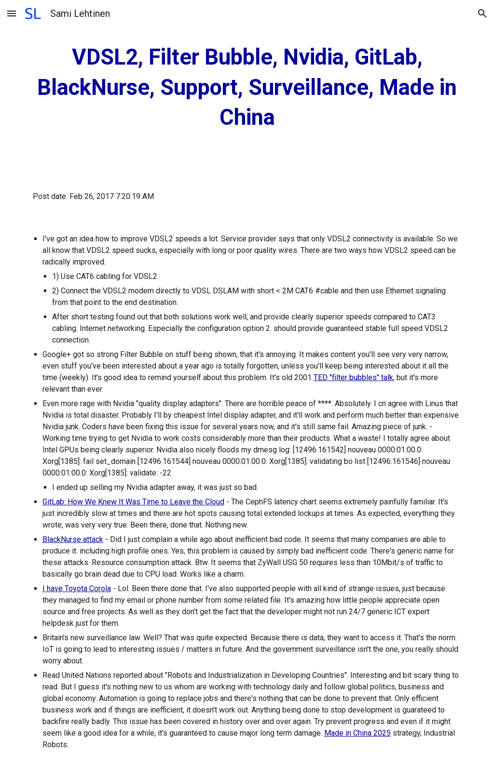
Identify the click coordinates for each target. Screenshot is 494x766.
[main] (247, 88)
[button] (11, 13)
